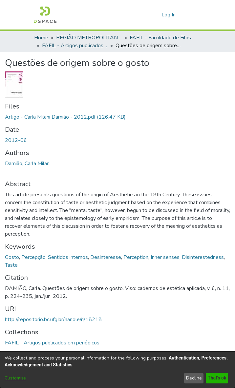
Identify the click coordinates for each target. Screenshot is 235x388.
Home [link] (41, 37)
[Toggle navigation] (192, 15)
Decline (193, 378)
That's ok (216, 378)
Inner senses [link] (165, 257)
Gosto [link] (12, 257)
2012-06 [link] (16, 140)
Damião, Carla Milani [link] (28, 163)
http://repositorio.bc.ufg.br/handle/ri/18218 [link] (53, 319)
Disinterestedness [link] (203, 257)
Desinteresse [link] (105, 257)
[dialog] (117, 369)
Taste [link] (11, 265)
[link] (65, 117)
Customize (15, 378)
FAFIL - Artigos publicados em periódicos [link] (75, 45)
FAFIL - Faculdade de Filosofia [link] (162, 37)
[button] (45, 15)
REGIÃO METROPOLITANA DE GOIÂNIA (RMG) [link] (89, 37)
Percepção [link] (33, 257)
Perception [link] (135, 257)
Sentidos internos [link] (68, 257)
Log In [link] (168, 14)
